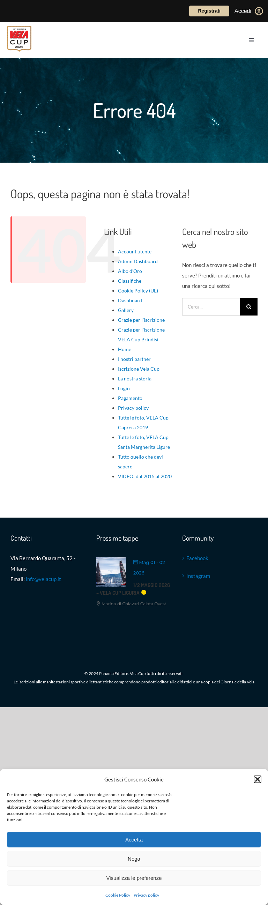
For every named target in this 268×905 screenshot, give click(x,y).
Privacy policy (146, 895)
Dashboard (130, 300)
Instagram (198, 576)
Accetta (134, 840)
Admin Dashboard (138, 261)
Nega (134, 859)
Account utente (134, 251)
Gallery (126, 310)
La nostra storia (134, 378)
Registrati (209, 11)
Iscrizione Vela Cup (138, 369)
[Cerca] (249, 307)
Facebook (197, 558)
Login (124, 388)
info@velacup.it (43, 579)
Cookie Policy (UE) (138, 291)
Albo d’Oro (130, 271)
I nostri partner (134, 359)
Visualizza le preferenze (134, 878)
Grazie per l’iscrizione (141, 320)
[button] (257, 779)
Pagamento (130, 398)
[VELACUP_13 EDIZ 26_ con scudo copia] (19, 28)
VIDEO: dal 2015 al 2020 (145, 476)
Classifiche (129, 281)
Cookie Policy (117, 895)
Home (124, 349)
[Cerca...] (211, 307)
